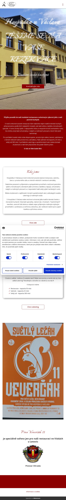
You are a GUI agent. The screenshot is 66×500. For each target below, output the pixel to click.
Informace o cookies (33, 492)
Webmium (37, 498)
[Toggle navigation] (63, 4)
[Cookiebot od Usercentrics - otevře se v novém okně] (55, 228)
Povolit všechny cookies (54, 270)
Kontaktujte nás (33, 86)
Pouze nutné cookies (12, 270)
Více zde (33, 223)
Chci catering (33, 307)
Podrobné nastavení (53, 264)
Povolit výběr (33, 270)
